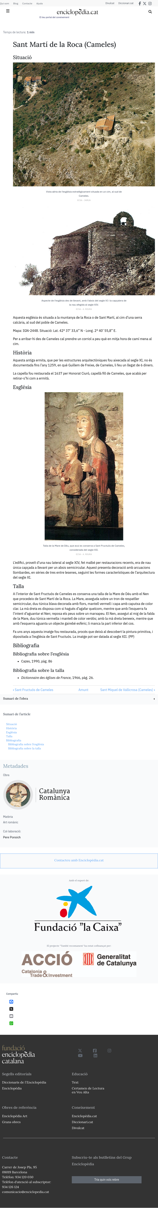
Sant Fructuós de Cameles (33, 690)
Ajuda (39, 3)
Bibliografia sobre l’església (26, 744)
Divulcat (110, 3)
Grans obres (11, 1122)
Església (11, 732)
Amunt (83, 690)
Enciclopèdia (12, 1088)
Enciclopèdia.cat (84, 1116)
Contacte (27, 3)
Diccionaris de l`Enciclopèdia (24, 1082)
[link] (79, 699)
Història (11, 728)
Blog (15, 3)
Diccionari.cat (126, 3)
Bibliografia (13, 740)
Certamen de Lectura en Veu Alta (88, 1090)
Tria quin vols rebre (106, 1179)
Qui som (4, 3)
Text (75, 1082)
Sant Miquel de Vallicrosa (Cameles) (127, 690)
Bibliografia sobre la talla (24, 748)
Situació (11, 724)
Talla (9, 736)
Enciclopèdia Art (14, 1116)
